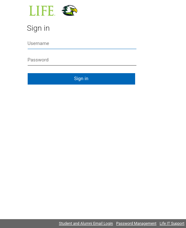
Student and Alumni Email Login (86, 223)
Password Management (136, 223)
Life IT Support (172, 223)
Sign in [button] (81, 78)
